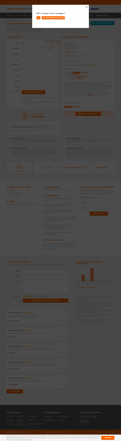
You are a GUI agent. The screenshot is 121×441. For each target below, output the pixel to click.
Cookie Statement (26, 440)
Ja (38, 17)
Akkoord (108, 438)
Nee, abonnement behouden (53, 17)
